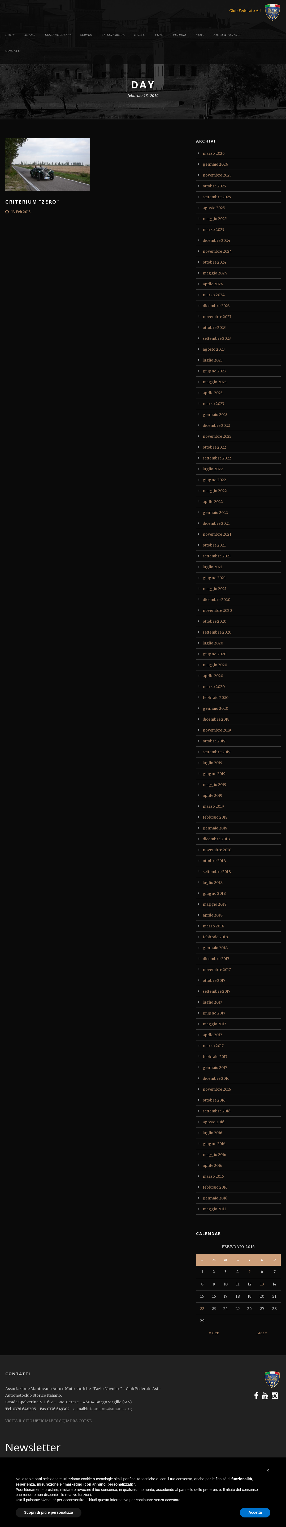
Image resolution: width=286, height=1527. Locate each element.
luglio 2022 (213, 469)
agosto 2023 (214, 349)
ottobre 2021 (214, 545)
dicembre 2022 (216, 425)
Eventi (140, 34)
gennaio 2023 (215, 414)
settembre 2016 (217, 1111)
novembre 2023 (217, 316)
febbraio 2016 (215, 1187)
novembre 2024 (217, 251)
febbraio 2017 (215, 1056)
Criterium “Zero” (32, 202)
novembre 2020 (217, 610)
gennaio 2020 (215, 708)
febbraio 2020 (215, 697)
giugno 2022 (214, 480)
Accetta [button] (255, 1512)
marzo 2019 (213, 806)
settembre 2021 (217, 556)
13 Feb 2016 (21, 212)
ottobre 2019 (214, 741)
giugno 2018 (214, 893)
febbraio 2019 (215, 817)
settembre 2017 (216, 991)
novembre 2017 (217, 969)
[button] (267, 1470)
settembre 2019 (217, 752)
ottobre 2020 (214, 621)
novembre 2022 (217, 436)
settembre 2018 (217, 871)
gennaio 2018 (215, 947)
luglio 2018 (213, 882)
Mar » (262, 1333)
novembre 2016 (217, 1089)
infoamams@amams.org (109, 1408)
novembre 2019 (217, 730)
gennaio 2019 (215, 828)
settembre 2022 (217, 458)
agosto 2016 (213, 1122)
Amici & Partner (227, 34)
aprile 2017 (212, 1035)
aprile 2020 (213, 675)
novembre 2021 (217, 534)
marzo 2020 (214, 686)
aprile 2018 (213, 915)
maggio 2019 (214, 784)
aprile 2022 (213, 501)
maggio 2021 (215, 588)
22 (202, 1308)
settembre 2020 (217, 632)
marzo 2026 (214, 153)
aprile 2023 (213, 392)
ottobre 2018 (214, 860)
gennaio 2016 (215, 1198)
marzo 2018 (213, 926)
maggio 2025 (215, 218)
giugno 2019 (214, 773)
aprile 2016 (212, 1165)
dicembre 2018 (216, 839)
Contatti (13, 50)
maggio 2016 (214, 1154)
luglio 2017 (212, 1002)
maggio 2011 (214, 1209)
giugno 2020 (214, 654)
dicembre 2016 (216, 1078)
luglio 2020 (213, 643)
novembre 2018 (217, 850)
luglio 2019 (212, 762)
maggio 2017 (214, 1024)
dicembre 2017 (216, 958)
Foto (159, 34)
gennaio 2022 (215, 512)
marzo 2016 (213, 1176)
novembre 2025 (217, 175)
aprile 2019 (212, 795)
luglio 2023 (213, 360)
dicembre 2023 (216, 305)
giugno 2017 (214, 1013)
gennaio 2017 (215, 1067)
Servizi (86, 34)
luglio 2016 (212, 1132)
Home (10, 34)
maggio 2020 (215, 665)
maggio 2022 (215, 490)
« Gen (214, 1333)
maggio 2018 (215, 904)
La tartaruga (113, 34)
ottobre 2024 (214, 262)
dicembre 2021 (216, 523)
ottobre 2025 (214, 186)
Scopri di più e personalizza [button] (48, 1512)
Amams (29, 34)
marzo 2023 (213, 403)
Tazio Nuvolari (58, 34)
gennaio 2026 (215, 164)
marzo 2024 (214, 295)
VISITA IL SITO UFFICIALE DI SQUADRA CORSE (48, 1420)
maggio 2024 (215, 273)
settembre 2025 (217, 197)
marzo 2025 (213, 229)
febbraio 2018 (215, 937)
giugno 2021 (214, 577)
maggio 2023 (215, 382)
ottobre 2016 (214, 1100)
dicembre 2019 (216, 719)
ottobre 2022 (214, 447)
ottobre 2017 (214, 980)
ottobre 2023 (214, 327)
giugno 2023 (214, 371)
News (200, 34)
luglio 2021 (213, 567)
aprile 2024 (213, 284)
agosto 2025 (214, 207)
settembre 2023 (217, 338)
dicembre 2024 (216, 240)
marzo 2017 (213, 1045)
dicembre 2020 (216, 599)
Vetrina (180, 34)
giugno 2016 (214, 1143)
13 (262, 1284)
